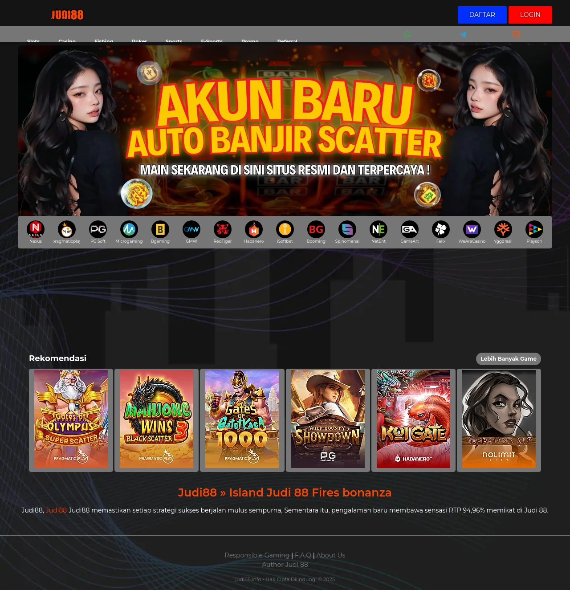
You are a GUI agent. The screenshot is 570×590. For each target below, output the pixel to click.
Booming (316, 232)
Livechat (512, 40)
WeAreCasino (472, 232)
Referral (287, 41)
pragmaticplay (66, 232)
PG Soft (98, 232)
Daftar (482, 15)
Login (530, 15)
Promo (250, 41)
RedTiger (223, 232)
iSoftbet (285, 232)
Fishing (103, 41)
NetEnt (378, 232)
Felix (441, 232)
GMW (191, 232)
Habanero (254, 232)
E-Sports (212, 41)
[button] (71, 420)
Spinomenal (347, 232)
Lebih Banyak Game (508, 358)
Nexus (36, 232)
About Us (330, 555)
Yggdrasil (503, 232)
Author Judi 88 (285, 565)
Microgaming (129, 232)
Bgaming (160, 232)
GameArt (409, 232)
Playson (534, 232)
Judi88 (56, 510)
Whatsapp (405, 40)
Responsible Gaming (257, 555)
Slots (33, 41)
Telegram (460, 40)
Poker (139, 41)
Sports (174, 41)
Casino (67, 41)
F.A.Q (303, 555)
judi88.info (248, 579)
